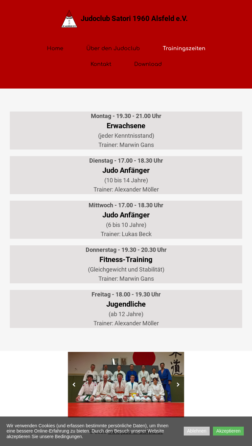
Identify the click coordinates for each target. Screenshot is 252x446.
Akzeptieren (228, 431)
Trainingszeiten (184, 48)
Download (148, 64)
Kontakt (101, 64)
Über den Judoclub (113, 48)
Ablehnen (196, 431)
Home (55, 48)
